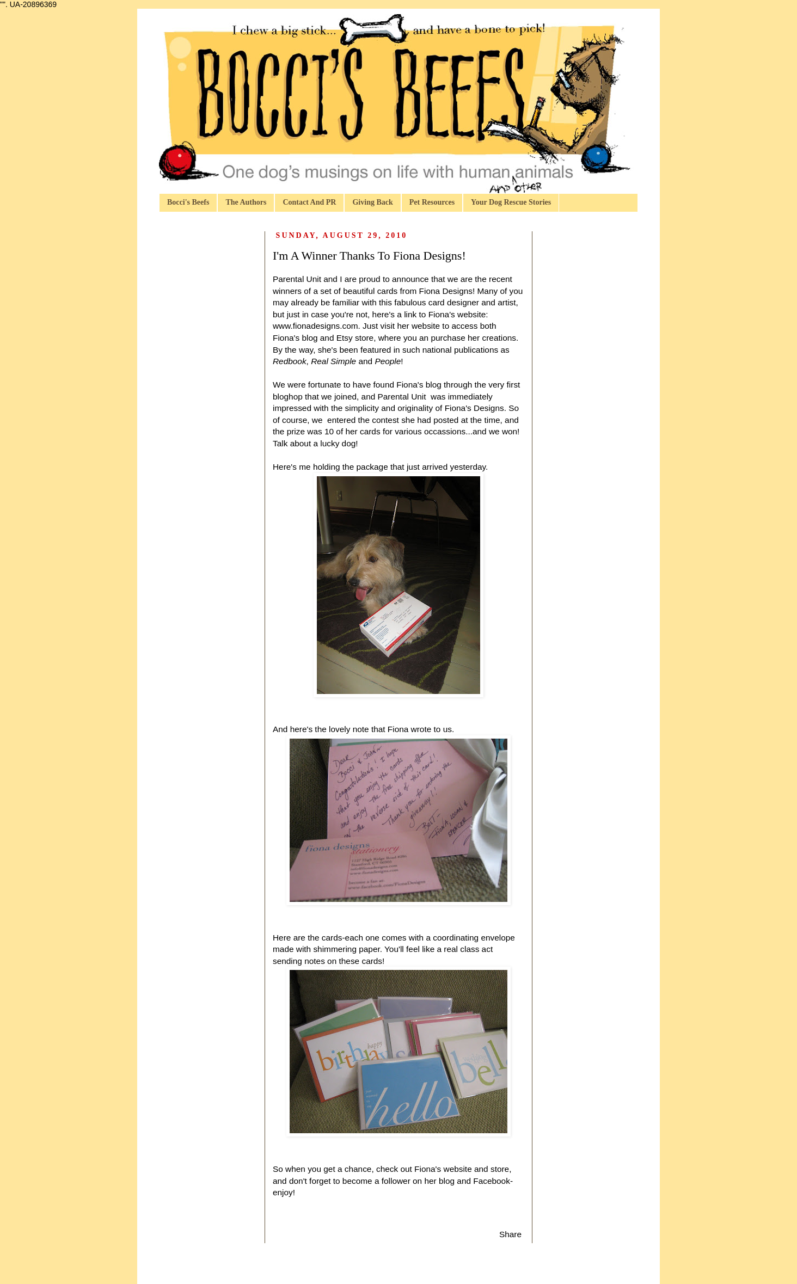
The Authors (245, 202)
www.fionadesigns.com (315, 325)
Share (510, 1234)
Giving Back (372, 202)
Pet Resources (432, 202)
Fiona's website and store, (462, 1169)
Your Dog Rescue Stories (511, 202)
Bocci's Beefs (188, 202)
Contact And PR (309, 202)
